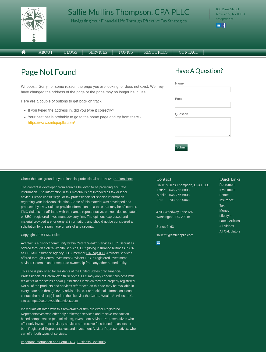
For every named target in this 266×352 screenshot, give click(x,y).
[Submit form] (181, 147)
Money (224, 210)
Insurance (227, 200)
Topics (125, 52)
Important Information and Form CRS (48, 342)
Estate (224, 195)
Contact (188, 52)
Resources (156, 52)
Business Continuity (91, 342)
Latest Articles (230, 221)
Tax (222, 205)
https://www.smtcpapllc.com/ (51, 123)
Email (179, 99)
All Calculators (230, 231)
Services (98, 52)
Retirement (227, 185)
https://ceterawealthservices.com (54, 301)
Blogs (70, 52)
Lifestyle (225, 216)
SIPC (101, 253)
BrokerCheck (123, 179)
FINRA (91, 253)
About (46, 52)
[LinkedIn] (158, 244)
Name (179, 83)
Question (181, 114)
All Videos (227, 226)
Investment (227, 190)
